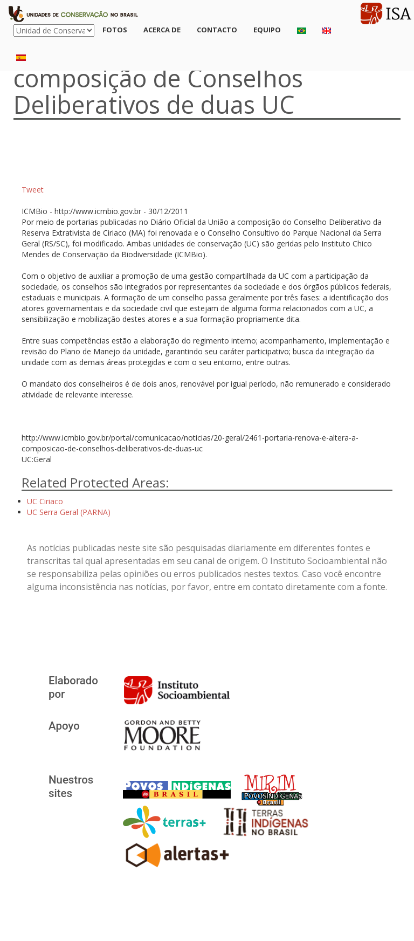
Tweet (33, 189)
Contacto (217, 30)
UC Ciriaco (45, 501)
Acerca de (162, 30)
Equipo (267, 30)
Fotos (114, 30)
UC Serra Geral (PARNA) (69, 512)
